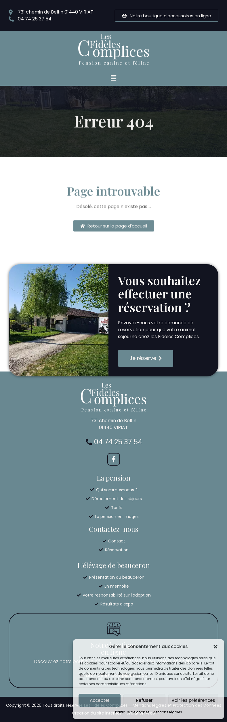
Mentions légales (167, 712)
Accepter (100, 700)
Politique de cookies (132, 712)
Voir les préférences (193, 700)
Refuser (144, 700)
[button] (215, 646)
